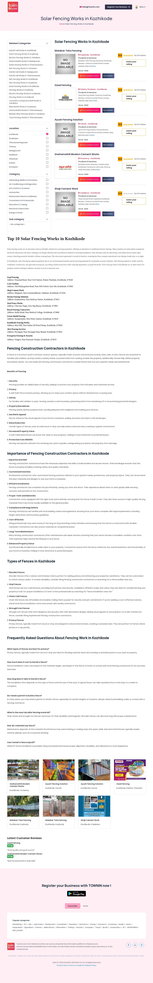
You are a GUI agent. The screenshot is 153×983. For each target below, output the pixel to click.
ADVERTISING (132, 927)
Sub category (28, 219)
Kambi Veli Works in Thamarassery (24, 75)
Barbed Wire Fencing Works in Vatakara (27, 114)
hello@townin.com (90, 7)
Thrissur (28, 146)
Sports (105, 927)
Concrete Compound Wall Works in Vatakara (25, 101)
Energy (93, 924)
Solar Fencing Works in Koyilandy (23, 54)
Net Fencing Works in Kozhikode (23, 79)
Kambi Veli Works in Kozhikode (22, 50)
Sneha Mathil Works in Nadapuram (24, 61)
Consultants (62, 924)
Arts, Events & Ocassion (28, 188)
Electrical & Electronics (28, 208)
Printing (71, 927)
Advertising (17, 924)
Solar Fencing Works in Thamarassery (26, 64)
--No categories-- (17, 224)
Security (79, 927)
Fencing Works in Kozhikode (21, 97)
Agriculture (28, 927)
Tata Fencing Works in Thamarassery (26, 117)
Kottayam (28, 167)
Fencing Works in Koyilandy (21, 90)
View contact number (89, 76)
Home (62, 24)
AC (25, 924)
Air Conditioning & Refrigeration (28, 184)
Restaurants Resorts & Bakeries (28, 196)
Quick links (72, 906)
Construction (115, 927)
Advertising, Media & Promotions (28, 180)
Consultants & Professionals (28, 200)
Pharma (38, 927)
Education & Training (28, 204)
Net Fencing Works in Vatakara (23, 68)
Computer (89, 927)
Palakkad (28, 154)
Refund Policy (90, 965)
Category (28, 174)
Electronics (83, 924)
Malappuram (28, 150)
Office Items (61, 927)
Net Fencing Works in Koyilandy (23, 82)
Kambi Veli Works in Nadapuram (23, 72)
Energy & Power (28, 212)
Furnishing (112, 924)
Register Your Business (118, 7)
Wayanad (28, 158)
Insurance (102, 924)
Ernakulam (28, 138)
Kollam (28, 163)
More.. (94, 66)
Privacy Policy (62, 965)
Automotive (28, 192)
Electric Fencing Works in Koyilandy (24, 93)
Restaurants (50, 924)
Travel (97, 927)
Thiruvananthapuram (28, 142)
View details (108, 76)
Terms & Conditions (76, 965)
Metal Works (49, 927)
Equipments (17, 927)
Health (121, 924)
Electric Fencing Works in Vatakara (24, 57)
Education (73, 924)
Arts (30, 924)
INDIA (140, 7)
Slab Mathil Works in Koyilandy (22, 106)
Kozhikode (28, 134)
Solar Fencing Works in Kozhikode (24, 86)
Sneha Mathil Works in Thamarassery (25, 110)
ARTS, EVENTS (18, 930)
